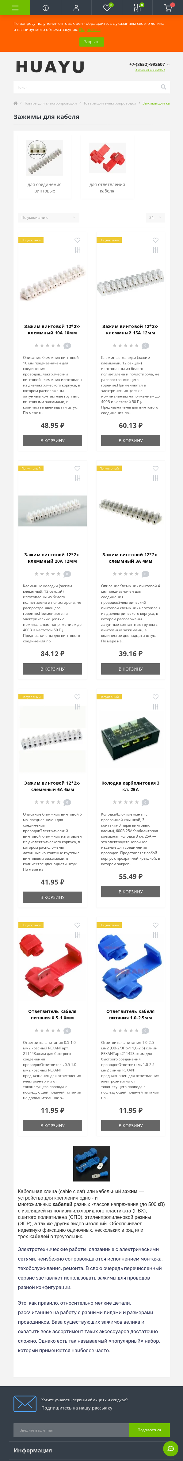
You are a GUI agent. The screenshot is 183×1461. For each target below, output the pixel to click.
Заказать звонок (150, 69)
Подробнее (90, 29)
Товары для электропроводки (50, 103)
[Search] (163, 87)
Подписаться (149, 1429)
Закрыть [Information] (91, 41)
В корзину (52, 440)
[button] (76, 7)
